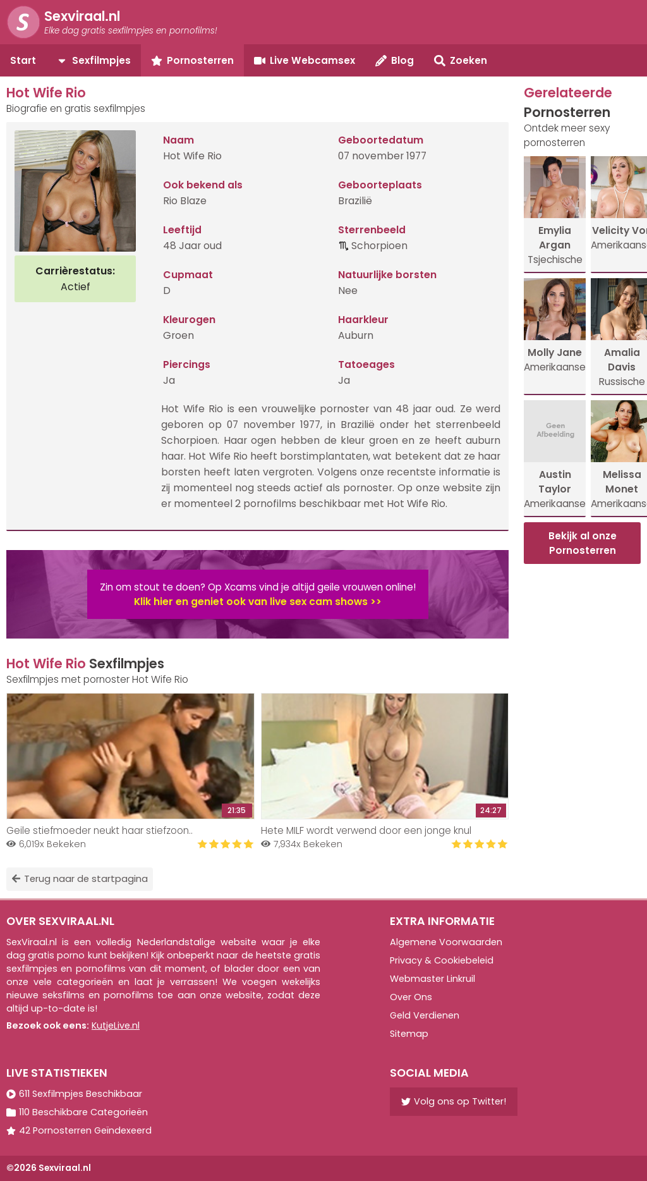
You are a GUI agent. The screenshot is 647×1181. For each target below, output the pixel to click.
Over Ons (411, 997)
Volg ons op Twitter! (453, 1101)
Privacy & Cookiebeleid (441, 960)
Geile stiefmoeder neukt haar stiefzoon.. (99, 830)
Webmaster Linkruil (432, 978)
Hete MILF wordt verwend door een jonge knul (366, 830)
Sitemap (409, 1033)
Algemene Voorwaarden (446, 942)
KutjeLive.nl (116, 1025)
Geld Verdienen (424, 1015)
